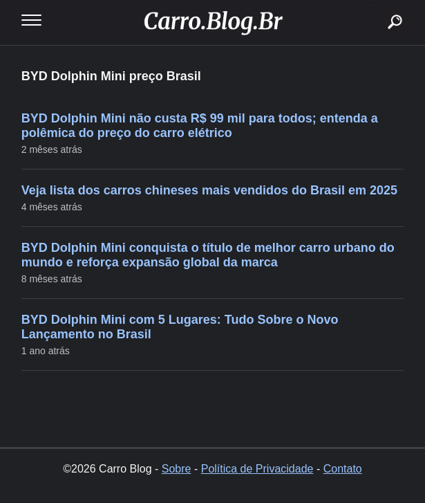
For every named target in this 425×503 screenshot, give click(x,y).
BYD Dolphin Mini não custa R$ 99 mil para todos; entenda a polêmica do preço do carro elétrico (199, 125)
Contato (342, 469)
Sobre (176, 469)
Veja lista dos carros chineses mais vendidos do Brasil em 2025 (209, 190)
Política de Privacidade (257, 469)
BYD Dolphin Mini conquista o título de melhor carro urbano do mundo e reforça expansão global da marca (208, 255)
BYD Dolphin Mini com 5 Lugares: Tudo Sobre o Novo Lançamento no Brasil (180, 327)
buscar (373, 5)
